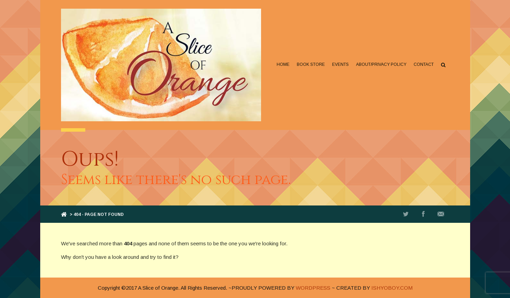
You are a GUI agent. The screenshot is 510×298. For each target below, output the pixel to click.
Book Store (311, 64)
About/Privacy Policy (381, 64)
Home (283, 64)
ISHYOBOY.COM (392, 288)
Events (340, 64)
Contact (424, 64)
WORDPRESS (313, 288)
